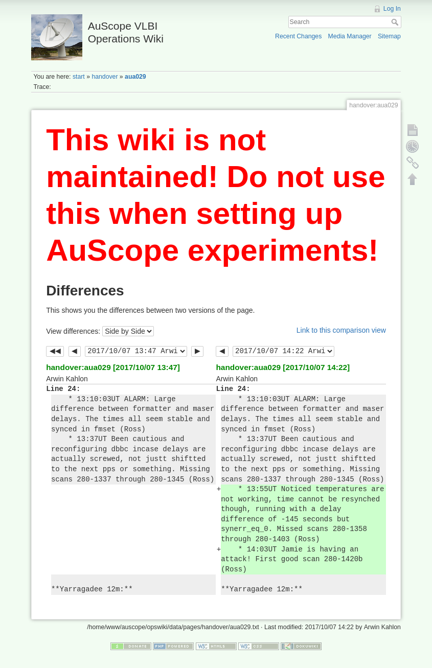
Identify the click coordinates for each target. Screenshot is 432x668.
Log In (392, 8)
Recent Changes (298, 36)
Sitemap (389, 36)
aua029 (135, 76)
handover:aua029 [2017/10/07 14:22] (283, 367)
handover (105, 76)
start (79, 76)
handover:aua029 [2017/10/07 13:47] (113, 367)
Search (396, 22)
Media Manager (350, 36)
